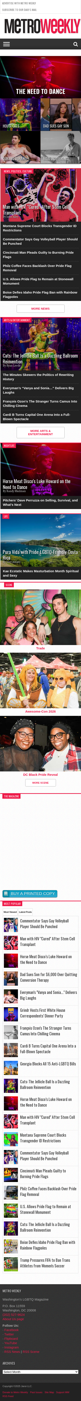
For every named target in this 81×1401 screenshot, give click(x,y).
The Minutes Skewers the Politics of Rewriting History (38, 377)
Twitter (9, 1334)
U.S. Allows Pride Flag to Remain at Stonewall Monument (38, 281)
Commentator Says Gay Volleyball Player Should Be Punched (40, 241)
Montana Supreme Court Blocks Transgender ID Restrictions (39, 228)
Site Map (49, 1392)
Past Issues (36, 1392)
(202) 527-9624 (14, 1314)
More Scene (40, 782)
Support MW (62, 1392)
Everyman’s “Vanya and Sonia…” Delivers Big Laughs (38, 390)
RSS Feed (8, 1396)
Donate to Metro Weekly (15, 1392)
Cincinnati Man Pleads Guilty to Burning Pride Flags (38, 255)
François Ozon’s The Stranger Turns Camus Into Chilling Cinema (40, 403)
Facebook (11, 1330)
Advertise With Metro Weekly (19, 3)
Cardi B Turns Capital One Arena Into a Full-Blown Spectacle (36, 417)
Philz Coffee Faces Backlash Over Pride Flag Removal (37, 268)
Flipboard (11, 1338)
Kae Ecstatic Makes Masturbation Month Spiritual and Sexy (41, 573)
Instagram (11, 1347)
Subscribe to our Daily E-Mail (19, 10)
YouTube (10, 1343)
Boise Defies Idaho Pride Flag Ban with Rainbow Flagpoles (40, 294)
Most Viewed (10, 912)
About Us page (13, 1319)
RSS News (12, 1351)
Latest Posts (25, 912)
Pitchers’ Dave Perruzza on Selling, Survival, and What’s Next (40, 502)
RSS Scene (31, 1351)
